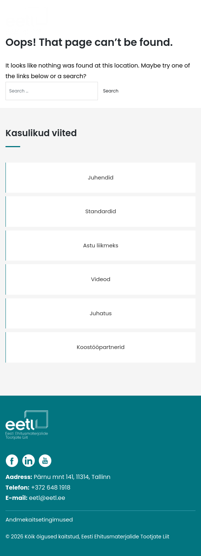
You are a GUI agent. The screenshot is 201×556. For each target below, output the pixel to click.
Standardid (100, 211)
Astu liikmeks (100, 245)
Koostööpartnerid (100, 347)
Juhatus (100, 313)
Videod (100, 279)
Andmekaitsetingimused (39, 519)
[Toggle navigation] (192, 16)
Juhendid (100, 177)
